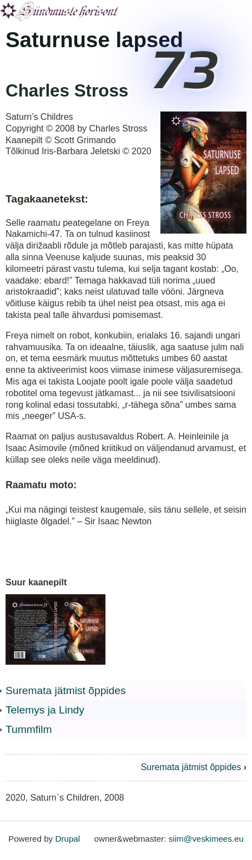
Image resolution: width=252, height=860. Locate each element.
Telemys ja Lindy (45, 710)
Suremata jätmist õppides (66, 690)
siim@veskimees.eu (206, 838)
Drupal (67, 838)
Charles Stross (67, 90)
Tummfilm (29, 729)
